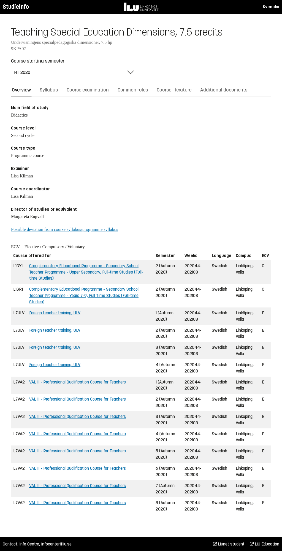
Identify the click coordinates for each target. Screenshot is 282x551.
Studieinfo (16, 6)
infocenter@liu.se (56, 544)
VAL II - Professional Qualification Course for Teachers (77, 382)
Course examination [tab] (88, 90)
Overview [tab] (21, 90)
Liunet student (229, 544)
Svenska (271, 6)
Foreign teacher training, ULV (54, 312)
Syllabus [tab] (49, 90)
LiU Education (264, 544)
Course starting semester (37, 61)
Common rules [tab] (133, 90)
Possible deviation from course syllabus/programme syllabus (64, 229)
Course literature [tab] (174, 90)
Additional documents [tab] (223, 90)
